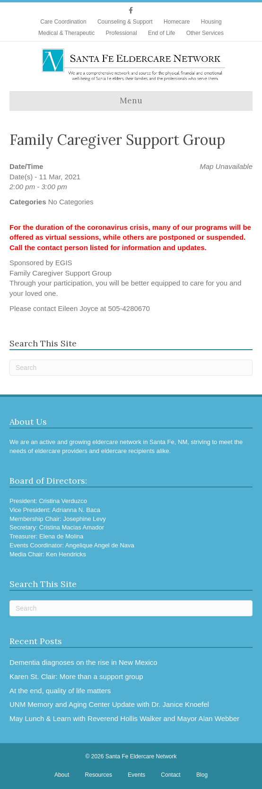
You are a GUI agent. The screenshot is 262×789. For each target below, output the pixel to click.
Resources (98, 775)
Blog (202, 775)
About (61, 775)
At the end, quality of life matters (60, 691)
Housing (211, 21)
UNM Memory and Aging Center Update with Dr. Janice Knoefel (109, 704)
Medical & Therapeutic (66, 33)
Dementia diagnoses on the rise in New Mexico (83, 662)
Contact (170, 775)
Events (136, 775)
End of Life (161, 33)
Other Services (205, 33)
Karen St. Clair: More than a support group (76, 676)
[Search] (131, 368)
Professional (121, 33)
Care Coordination (63, 21)
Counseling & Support (125, 21)
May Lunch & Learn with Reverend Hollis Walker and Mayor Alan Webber (124, 718)
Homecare (177, 21)
